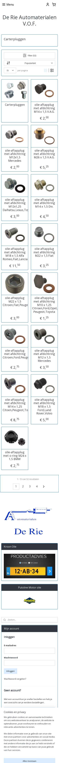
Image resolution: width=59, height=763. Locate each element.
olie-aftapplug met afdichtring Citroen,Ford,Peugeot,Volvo (15, 354)
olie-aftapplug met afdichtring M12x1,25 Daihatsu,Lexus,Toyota (15, 205)
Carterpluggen (15, 105)
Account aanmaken (15, 709)
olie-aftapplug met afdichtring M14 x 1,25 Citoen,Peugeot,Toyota (15, 405)
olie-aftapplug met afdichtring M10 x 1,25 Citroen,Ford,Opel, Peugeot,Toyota (44, 305)
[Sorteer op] (29, 63)
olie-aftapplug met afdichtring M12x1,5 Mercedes (14, 155)
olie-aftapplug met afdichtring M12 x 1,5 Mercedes (44, 356)
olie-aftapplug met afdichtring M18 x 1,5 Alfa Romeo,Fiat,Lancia (15, 254)
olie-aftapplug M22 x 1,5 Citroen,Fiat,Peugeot (15, 301)
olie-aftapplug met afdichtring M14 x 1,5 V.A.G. (44, 108)
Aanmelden (11, 736)
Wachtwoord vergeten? (15, 678)
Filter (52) (29, 55)
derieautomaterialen (13, 747)
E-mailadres (10, 645)
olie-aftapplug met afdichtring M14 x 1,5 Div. (44, 203)
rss (53, 757)
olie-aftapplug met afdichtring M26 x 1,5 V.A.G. (44, 154)
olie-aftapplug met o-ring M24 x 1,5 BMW (14, 456)
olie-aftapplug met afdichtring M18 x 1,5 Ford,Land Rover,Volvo (44, 406)
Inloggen (10, 671)
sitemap (46, 757)
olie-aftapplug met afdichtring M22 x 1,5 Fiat (44, 252)
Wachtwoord (11, 657)
